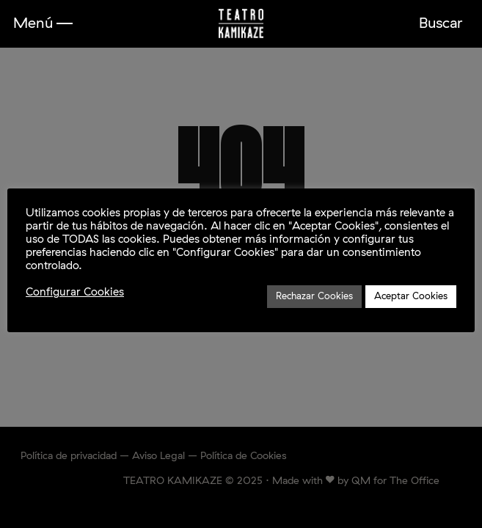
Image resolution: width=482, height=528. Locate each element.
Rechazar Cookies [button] (314, 296)
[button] (43, 23)
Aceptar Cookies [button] (411, 296)
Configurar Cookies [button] (75, 292)
